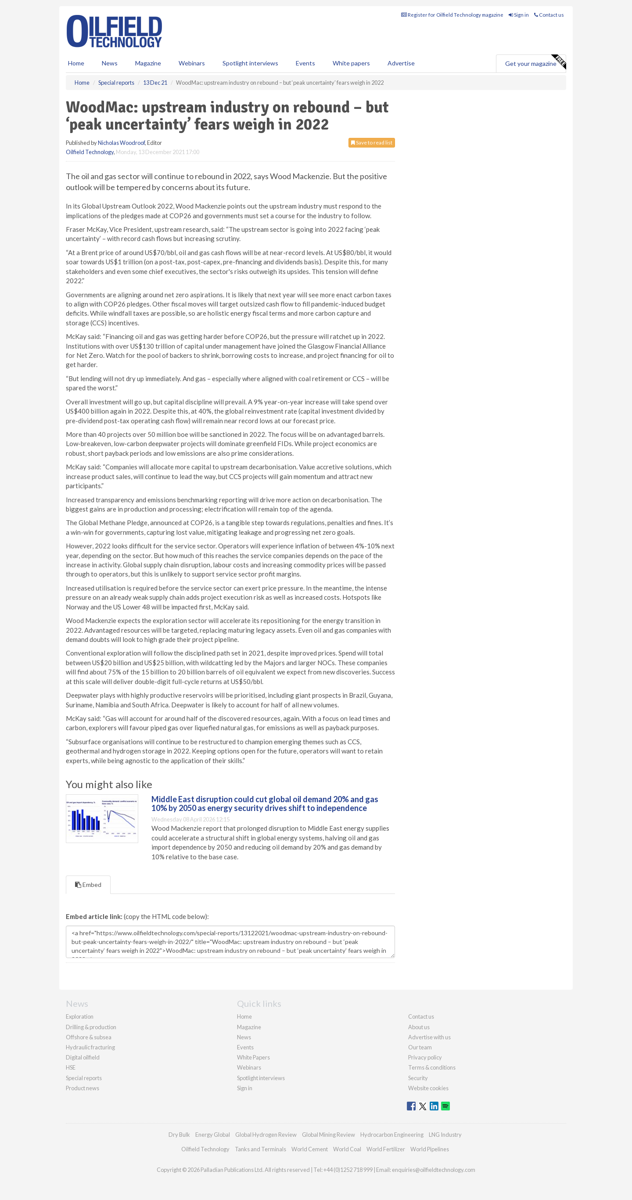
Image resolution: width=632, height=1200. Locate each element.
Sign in (519, 15)
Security (418, 1077)
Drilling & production (91, 1027)
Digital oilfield (83, 1057)
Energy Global (212, 1134)
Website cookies (428, 1088)
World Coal (347, 1149)
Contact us (549, 15)
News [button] (110, 63)
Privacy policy (425, 1057)
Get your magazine (535, 62)
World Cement (309, 1149)
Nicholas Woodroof (121, 142)
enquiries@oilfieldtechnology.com (433, 1169)
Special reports (84, 1077)
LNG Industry (445, 1134)
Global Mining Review (328, 1134)
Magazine (148, 63)
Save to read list (371, 142)
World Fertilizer (385, 1149)
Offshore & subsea (88, 1037)
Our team (420, 1047)
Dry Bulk (179, 1134)
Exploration (79, 1016)
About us (419, 1027)
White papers (351, 63)
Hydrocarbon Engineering (392, 1134)
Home (76, 63)
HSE (70, 1067)
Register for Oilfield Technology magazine (452, 15)
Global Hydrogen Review (266, 1134)
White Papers (253, 1057)
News (244, 1037)
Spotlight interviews (250, 63)
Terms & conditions (432, 1067)
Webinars (192, 63)
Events (305, 63)
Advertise (401, 63)
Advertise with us (429, 1037)
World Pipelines (429, 1149)
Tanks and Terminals (260, 1149)
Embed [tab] (88, 884)
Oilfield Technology (90, 151)
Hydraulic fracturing (90, 1047)
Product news (82, 1088)
